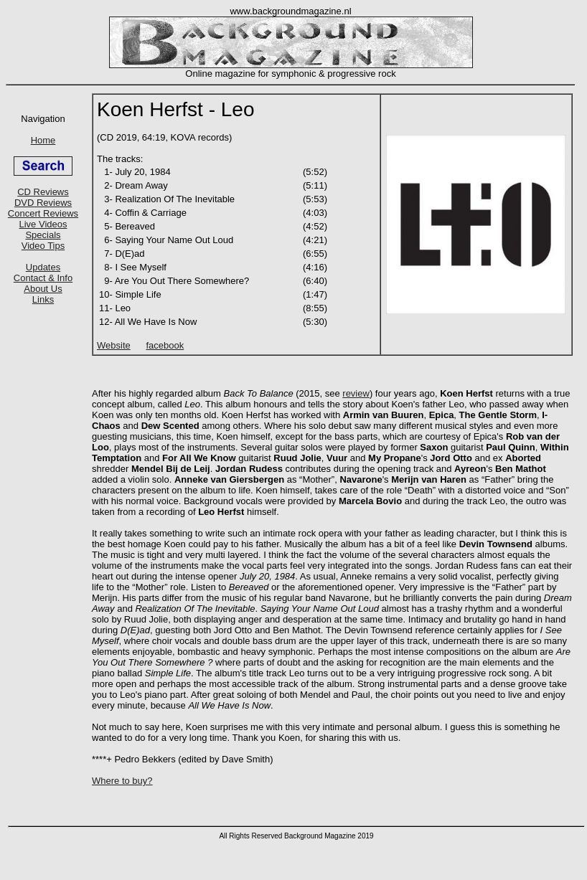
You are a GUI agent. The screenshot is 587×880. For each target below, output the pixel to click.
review (356, 393)
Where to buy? (122, 780)
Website (114, 345)
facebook (165, 345)
